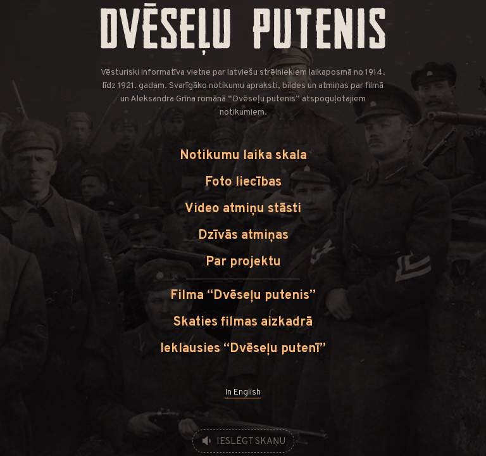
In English (243, 392)
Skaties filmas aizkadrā (243, 322)
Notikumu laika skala (243, 155)
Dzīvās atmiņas (243, 235)
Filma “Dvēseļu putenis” (243, 295)
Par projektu (243, 262)
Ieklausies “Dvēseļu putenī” (243, 349)
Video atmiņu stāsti (243, 209)
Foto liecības (243, 182)
